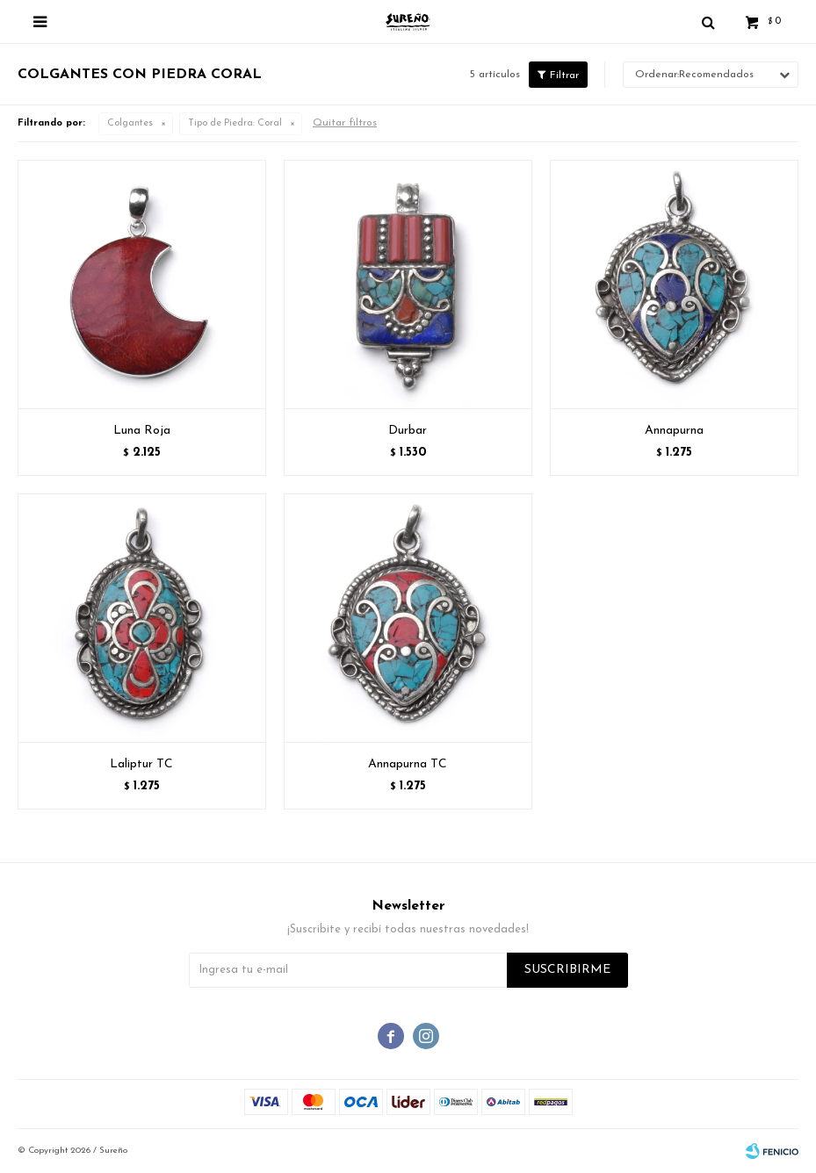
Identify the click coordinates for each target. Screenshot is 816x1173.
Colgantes (130, 123)
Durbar (407, 430)
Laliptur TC (141, 764)
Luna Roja (141, 430)
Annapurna (674, 430)
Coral (235, 123)
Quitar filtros (345, 123)
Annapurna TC (407, 764)
